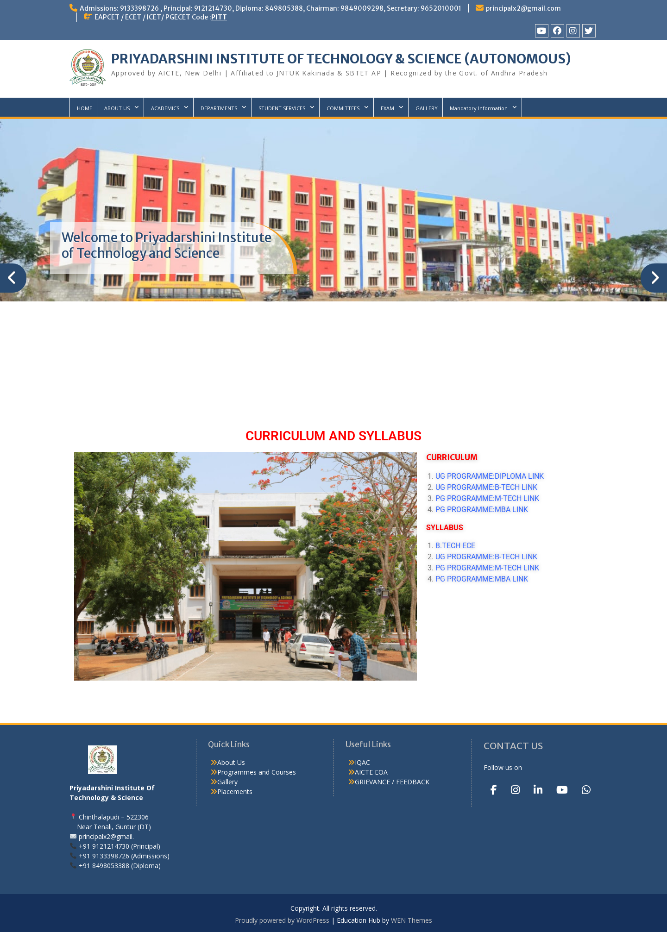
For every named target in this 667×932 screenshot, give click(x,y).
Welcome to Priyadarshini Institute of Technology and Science (166, 245)
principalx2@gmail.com (523, 8)
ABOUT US (117, 108)
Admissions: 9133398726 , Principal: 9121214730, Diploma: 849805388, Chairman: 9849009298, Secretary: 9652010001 (270, 8)
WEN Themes (411, 920)
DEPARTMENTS (219, 108)
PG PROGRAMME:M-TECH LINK (487, 498)
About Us (231, 762)
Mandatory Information (479, 108)
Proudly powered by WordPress (282, 920)
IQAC (362, 762)
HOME (84, 108)
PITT (219, 17)
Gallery (227, 781)
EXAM (387, 108)
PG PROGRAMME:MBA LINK (484, 509)
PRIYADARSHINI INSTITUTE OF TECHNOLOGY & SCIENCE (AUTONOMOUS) (341, 58)
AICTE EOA (371, 772)
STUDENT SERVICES (281, 108)
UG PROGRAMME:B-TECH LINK (486, 487)
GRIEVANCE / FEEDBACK (392, 781)
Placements (234, 791)
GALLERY (426, 108)
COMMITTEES (343, 108)
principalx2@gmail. (106, 836)
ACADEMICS (165, 108)
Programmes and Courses (256, 772)
